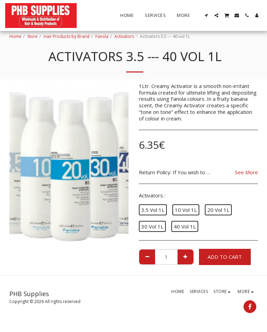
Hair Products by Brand (66, 36)
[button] (206, 15)
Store (32, 36)
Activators (124, 36)
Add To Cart (225, 256)
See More (246, 172)
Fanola (101, 36)
